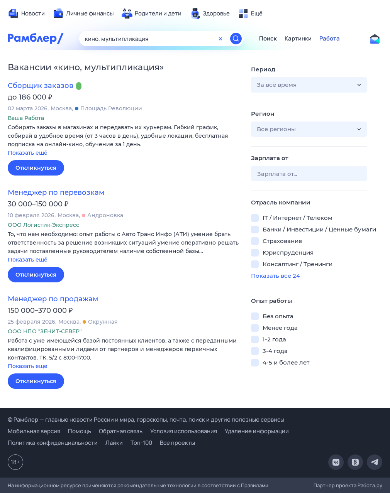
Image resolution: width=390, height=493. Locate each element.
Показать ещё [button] (27, 152)
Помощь (79, 431)
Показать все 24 (275, 275)
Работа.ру (370, 485)
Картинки (298, 38)
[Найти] (236, 38)
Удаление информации (257, 431)
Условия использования (183, 431)
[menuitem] (26, 13)
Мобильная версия (34, 431)
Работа (329, 38)
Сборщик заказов (40, 85)
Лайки (114, 443)
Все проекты (177, 443)
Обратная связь (120, 431)
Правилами (254, 485)
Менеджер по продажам (53, 299)
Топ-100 (141, 443)
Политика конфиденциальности (53, 443)
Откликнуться (35, 167)
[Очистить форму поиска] (220, 38)
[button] (123, 140)
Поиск (268, 38)
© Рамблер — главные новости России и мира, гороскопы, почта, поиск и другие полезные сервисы (146, 419)
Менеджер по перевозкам (56, 192)
